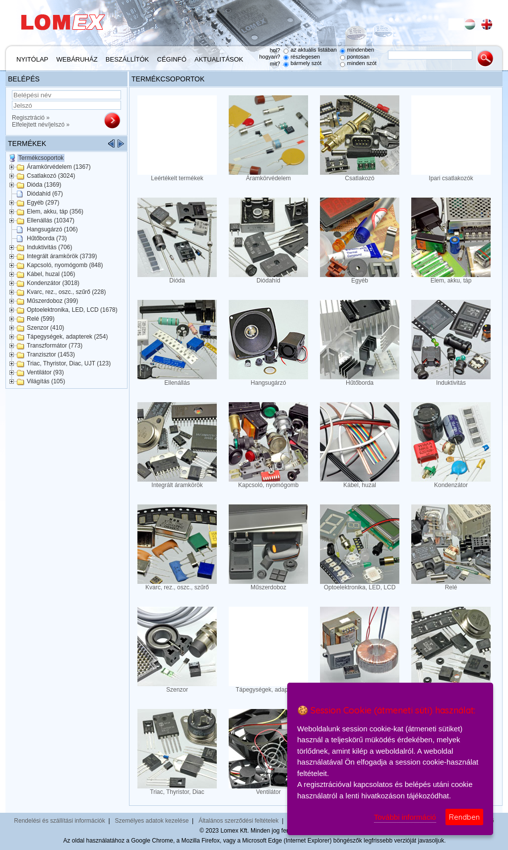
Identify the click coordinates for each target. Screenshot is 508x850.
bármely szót (306, 63)
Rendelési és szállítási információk (59, 820)
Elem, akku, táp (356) (55, 211)
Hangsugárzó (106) (52, 229)
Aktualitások (218, 59)
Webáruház (77, 59)
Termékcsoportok (41, 157)
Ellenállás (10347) (50, 220)
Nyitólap (32, 59)
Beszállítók (127, 59)
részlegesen (305, 57)
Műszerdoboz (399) (52, 300)
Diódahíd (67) (45, 193)
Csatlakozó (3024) (51, 175)
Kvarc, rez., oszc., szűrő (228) (66, 291)
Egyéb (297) (43, 202)
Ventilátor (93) (45, 372)
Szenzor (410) (45, 327)
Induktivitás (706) (49, 247)
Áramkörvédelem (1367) (59, 166)
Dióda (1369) (44, 184)
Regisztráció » (31, 117)
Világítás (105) (46, 381)
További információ (405, 817)
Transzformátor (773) (54, 345)
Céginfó (172, 59)
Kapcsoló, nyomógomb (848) (65, 265)
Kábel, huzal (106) (51, 274)
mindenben (360, 50)
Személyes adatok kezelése (152, 820)
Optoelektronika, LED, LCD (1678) (72, 309)
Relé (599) (41, 318)
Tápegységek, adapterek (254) (67, 336)
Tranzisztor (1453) (51, 354)
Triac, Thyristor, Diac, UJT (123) (69, 363)
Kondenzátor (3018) (53, 283)
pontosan (358, 57)
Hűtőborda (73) (47, 238)
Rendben (464, 817)
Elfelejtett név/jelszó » (40, 124)
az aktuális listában (314, 50)
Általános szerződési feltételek (238, 820)
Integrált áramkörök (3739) (62, 256)
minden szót (362, 63)
